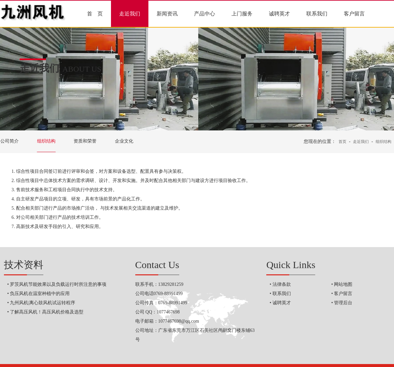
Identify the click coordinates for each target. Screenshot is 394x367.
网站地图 (343, 284)
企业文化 (124, 141)
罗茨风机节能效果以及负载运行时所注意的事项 (58, 284)
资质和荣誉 (85, 141)
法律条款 (282, 284)
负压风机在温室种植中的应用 (40, 293)
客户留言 (354, 13)
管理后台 (343, 302)
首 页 (95, 13)
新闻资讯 (167, 13)
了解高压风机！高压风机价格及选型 (46, 312)
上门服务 (241, 13)
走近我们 (129, 13)
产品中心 (204, 13)
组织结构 (46, 141)
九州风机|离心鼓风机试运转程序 (42, 302)
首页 (342, 141)
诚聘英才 (279, 13)
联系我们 (316, 13)
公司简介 (9, 141)
